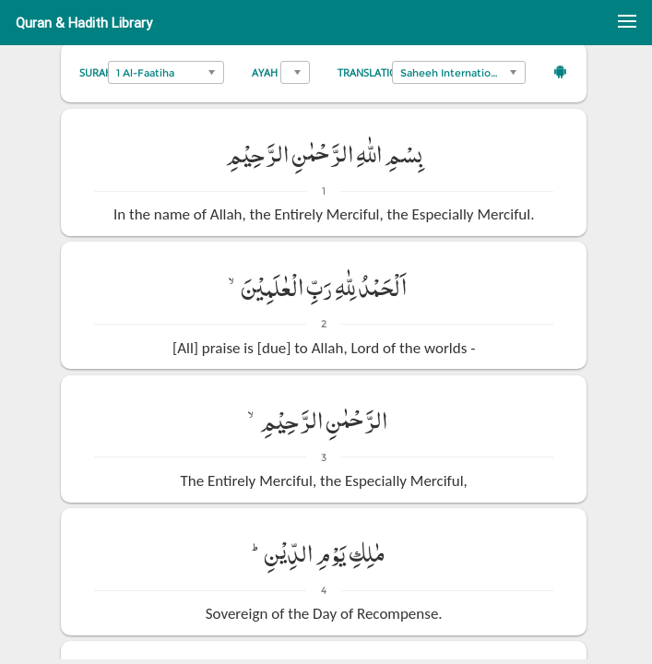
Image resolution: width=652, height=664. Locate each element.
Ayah (265, 72)
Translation (371, 72)
